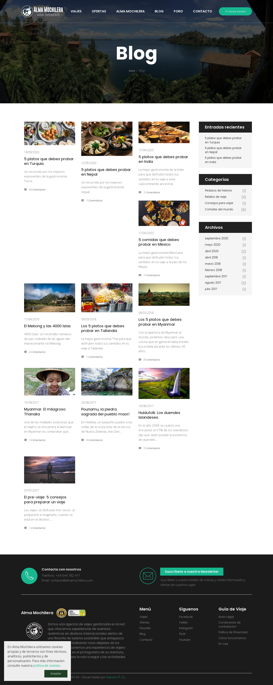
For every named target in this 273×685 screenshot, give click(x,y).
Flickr (182, 636)
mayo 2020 (213, 249)
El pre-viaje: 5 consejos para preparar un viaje (49, 499)
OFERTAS (99, 11)
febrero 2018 (214, 274)
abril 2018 (212, 261)
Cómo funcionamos (234, 641)
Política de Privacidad (235, 634)
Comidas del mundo (220, 213)
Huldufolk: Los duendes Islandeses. (164, 414)
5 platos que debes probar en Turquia (45, 161)
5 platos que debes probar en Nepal (102, 171)
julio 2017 (211, 293)
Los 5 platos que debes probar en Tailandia (106, 328)
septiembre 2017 (217, 280)
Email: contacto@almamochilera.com (67, 580)
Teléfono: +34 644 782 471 (61, 575)
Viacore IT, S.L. (116, 677)
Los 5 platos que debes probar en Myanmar (164, 321)
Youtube (185, 642)
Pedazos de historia (220, 194)
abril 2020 (212, 255)
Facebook (186, 617)
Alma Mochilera (130, 11)
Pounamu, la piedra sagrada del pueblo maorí (103, 413)
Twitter (184, 623)
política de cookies (46, 665)
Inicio (131, 70)
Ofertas (145, 623)
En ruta (224, 647)
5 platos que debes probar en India (160, 159)
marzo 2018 (213, 268)
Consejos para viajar (220, 207)
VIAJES (76, 11)
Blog (159, 11)
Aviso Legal (227, 617)
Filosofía (146, 630)
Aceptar (55, 673)
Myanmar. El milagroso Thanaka (49, 411)
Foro (178, 11)
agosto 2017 (214, 286)
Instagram (186, 630)
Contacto (202, 11)
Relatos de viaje (217, 201)
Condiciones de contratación (230, 625)
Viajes (144, 617)
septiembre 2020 (218, 242)
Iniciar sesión (235, 11)
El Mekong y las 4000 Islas (46, 328)
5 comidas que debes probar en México (162, 242)
